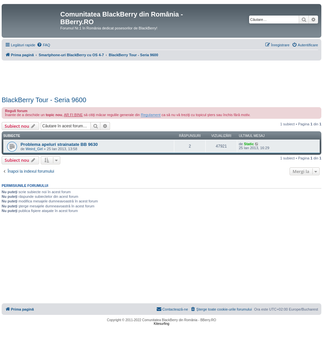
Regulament (150, 115)
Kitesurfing (161, 323)
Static (249, 144)
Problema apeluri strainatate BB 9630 (59, 144)
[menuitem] (43, 45)
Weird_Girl (34, 149)
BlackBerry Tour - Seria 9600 (44, 100)
